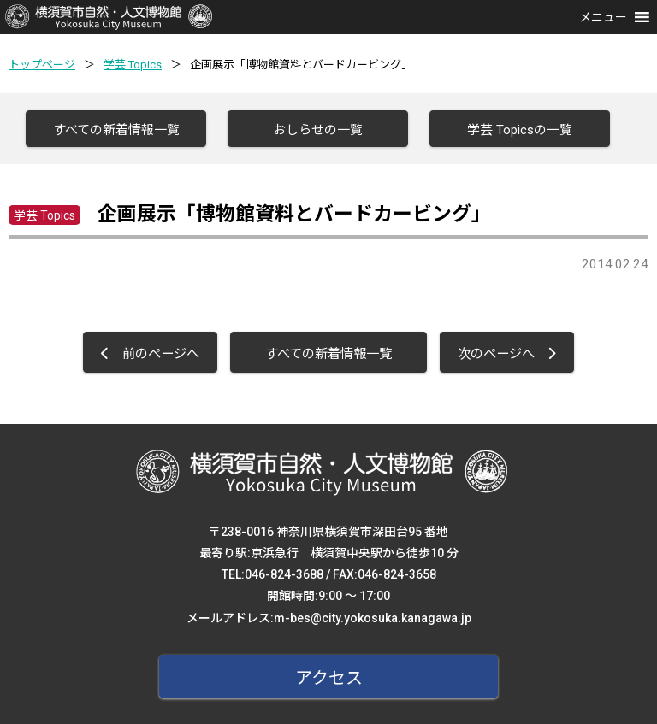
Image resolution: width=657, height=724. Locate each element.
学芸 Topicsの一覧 (519, 130)
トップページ (42, 64)
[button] (603, 17)
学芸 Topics (133, 64)
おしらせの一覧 (318, 130)
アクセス (329, 678)
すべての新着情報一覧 (116, 130)
